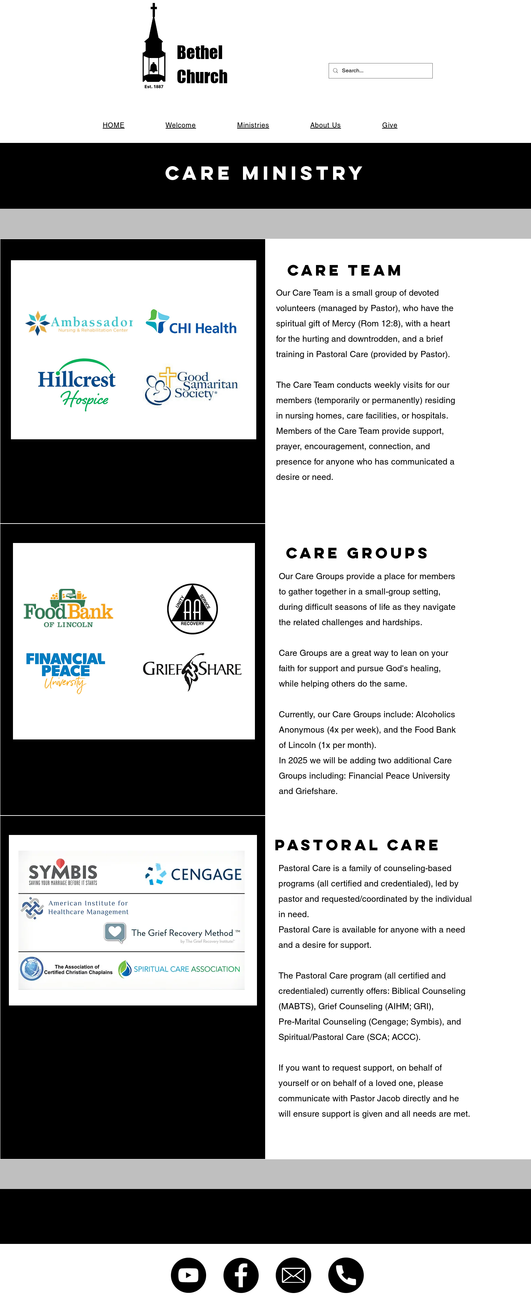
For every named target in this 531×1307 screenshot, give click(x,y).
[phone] (346, 1275)
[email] (293, 1275)
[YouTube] (188, 1275)
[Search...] (380, 70)
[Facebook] (241, 1275)
